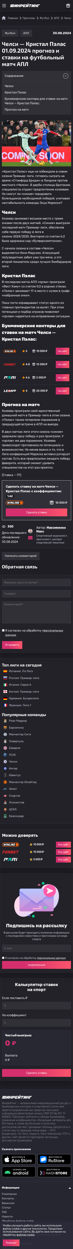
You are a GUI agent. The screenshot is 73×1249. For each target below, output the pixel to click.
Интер (10, 768)
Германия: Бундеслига (19, 698)
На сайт (62, 351)
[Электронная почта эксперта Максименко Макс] (30, 538)
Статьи (6, 1207)
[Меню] (4, 6)
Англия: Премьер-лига (19, 691)
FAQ (4, 1212)
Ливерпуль (13, 741)
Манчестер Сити (17, 734)
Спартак (11, 796)
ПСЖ (9, 755)
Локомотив (13, 802)
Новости (7, 1216)
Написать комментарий (20, 556)
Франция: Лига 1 (15, 705)
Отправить (12, 645)
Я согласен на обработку (34, 633)
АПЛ (26, 33)
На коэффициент (14, 1015)
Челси (10, 761)
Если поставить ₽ (15, 998)
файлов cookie (25, 1235)
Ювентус (12, 775)
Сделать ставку (36, 512)
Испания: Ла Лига (18, 671)
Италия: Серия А (15, 684)
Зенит (10, 789)
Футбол (10, 33)
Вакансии (8, 1203)
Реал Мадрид (15, 721)
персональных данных (51, 958)
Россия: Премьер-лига (19, 678)
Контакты (8, 1198)
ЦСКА (10, 809)
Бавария (11, 748)
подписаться (36, 965)
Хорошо (11, 1242)
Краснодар (13, 816)
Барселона (13, 728)
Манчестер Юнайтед (19, 782)
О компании (9, 1194)
